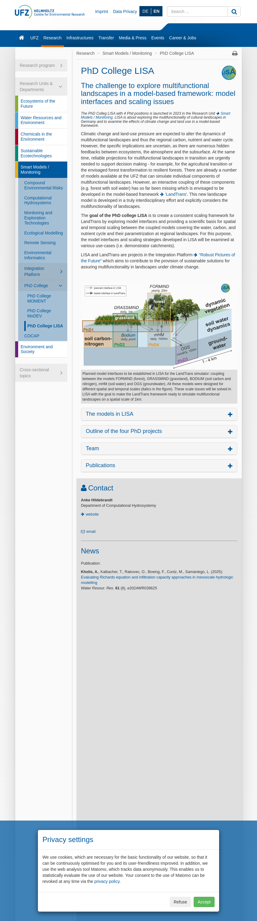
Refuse (180, 902)
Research (52, 37)
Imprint (101, 11)
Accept (204, 902)
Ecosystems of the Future (38, 104)
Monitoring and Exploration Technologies (38, 217)
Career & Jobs (182, 37)
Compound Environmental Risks (43, 185)
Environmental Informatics (38, 255)
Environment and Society (37, 349)
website (92, 514)
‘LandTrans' (176, 194)
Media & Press (132, 37)
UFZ (34, 37)
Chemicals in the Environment (36, 137)
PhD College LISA (45, 325)
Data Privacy (125, 11)
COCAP (31, 335)
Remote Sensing (40, 242)
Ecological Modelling (43, 233)
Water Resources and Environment (41, 120)
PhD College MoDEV (39, 313)
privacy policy (106, 881)
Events (157, 37)
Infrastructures (79, 37)
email (90, 531)
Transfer (106, 37)
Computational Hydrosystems (38, 200)
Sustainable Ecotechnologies (36, 153)
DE (145, 11)
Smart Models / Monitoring (35, 170)
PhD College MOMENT (39, 298)
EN (156, 11)
